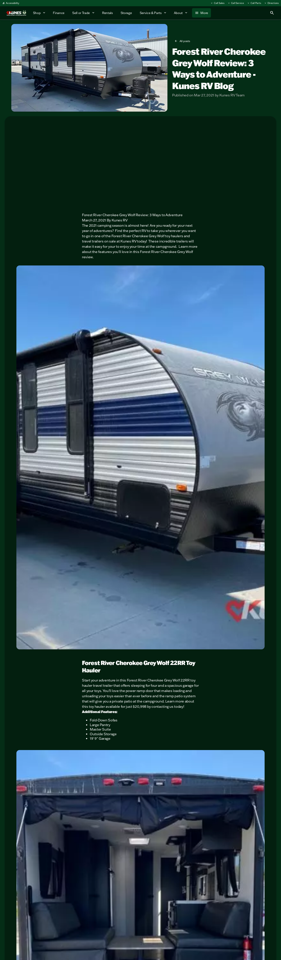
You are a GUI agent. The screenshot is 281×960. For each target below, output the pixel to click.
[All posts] (182, 41)
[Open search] (272, 13)
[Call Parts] (254, 3)
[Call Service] (236, 3)
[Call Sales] (217, 3)
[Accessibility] (11, 3)
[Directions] (271, 3)
